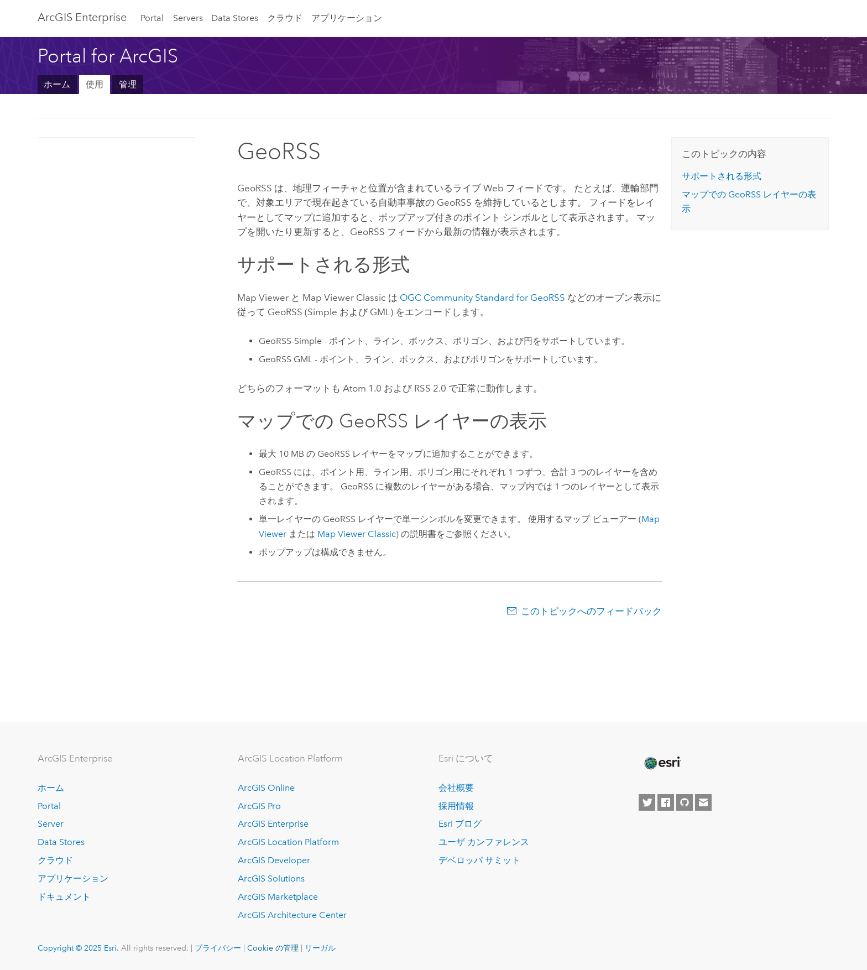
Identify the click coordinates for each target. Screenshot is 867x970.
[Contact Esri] (703, 802)
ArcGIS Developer (274, 860)
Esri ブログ (460, 823)
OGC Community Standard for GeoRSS (482, 297)
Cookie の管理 (273, 947)
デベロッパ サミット (479, 860)
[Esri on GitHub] (684, 802)
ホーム (57, 84)
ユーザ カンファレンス (483, 842)
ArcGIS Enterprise (82, 17)
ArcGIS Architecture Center (292, 915)
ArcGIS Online (266, 788)
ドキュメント (64, 896)
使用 (94, 84)
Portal (152, 18)
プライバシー (218, 947)
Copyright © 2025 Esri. (78, 947)
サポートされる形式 (721, 176)
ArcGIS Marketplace (278, 896)
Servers (188, 18)
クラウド (284, 18)
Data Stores (234, 18)
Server (51, 823)
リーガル (320, 947)
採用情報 (456, 806)
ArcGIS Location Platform (288, 842)
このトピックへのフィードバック (591, 611)
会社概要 (456, 788)
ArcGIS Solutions (271, 878)
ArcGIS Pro (259, 806)
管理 (128, 84)
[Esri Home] (662, 763)
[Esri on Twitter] (647, 802)
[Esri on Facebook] (665, 802)
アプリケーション (346, 18)
